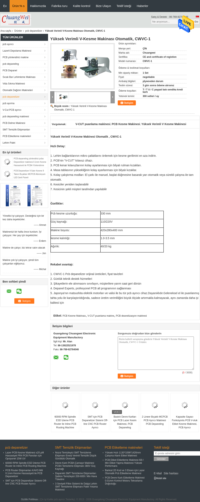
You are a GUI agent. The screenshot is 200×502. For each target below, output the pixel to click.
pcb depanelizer (33, 30)
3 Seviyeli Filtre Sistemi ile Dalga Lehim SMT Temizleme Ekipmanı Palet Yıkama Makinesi (76, 486)
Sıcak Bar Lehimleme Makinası (19, 77)
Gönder (161, 458)
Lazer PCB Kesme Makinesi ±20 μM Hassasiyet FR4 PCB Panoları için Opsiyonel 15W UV (24, 455)
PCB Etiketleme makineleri (17, 136)
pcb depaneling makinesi (16, 116)
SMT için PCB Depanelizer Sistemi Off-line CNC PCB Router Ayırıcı (95, 422)
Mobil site (160, 478)
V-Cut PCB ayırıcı (12, 110)
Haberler (142, 6)
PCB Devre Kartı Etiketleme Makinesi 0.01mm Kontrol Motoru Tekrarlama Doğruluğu (125, 480)
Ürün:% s (18, 6)
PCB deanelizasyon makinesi (131, 315)
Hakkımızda (38, 6)
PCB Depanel (10, 70)
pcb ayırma (8, 103)
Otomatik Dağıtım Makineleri (18, 90)
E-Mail (158, 473)
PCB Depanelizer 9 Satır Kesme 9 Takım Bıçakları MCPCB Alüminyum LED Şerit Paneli (29, 174)
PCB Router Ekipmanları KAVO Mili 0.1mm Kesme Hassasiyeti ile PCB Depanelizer (24, 473)
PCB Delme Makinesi (14, 123)
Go (196, 21)
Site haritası (171, 473)
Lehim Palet (9, 142)
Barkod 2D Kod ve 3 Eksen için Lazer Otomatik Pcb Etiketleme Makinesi (125, 472)
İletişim (128, 102)
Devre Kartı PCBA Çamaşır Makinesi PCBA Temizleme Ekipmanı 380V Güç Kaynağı (75, 466)
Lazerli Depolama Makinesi (17, 50)
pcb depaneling (11, 64)
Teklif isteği (124, 6)
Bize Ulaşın (103, 6)
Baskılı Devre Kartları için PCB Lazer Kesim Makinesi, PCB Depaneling (124, 422)
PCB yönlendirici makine (15, 57)
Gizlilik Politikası (29, 499)
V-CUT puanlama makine (100, 315)
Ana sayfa (5, 30)
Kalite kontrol (81, 6)
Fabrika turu (59, 6)
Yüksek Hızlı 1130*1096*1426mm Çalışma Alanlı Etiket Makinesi (123, 454)
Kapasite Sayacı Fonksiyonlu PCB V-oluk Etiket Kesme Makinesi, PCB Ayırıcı (185, 422)
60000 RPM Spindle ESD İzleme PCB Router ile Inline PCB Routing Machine (65, 422)
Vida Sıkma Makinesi (14, 83)
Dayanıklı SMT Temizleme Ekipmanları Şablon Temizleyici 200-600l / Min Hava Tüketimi (76, 476)
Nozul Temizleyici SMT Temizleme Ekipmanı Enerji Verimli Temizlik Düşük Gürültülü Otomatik (75, 455)
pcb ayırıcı (8, 44)
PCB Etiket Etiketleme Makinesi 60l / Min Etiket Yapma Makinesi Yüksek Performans (124, 463)
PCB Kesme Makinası (74, 315)
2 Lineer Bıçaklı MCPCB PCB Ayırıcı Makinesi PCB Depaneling (155, 420)
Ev (5, 6)
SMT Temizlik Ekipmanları (16, 129)
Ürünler (18, 30)
